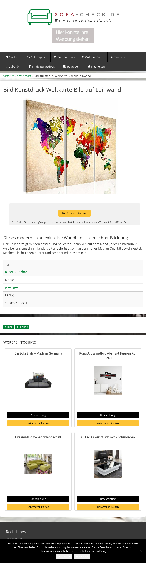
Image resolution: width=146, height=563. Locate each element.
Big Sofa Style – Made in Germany (38, 353)
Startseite (8, 76)
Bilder (9, 327)
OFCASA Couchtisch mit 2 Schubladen (108, 437)
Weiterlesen (81, 556)
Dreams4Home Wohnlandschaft (38, 437)
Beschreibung (38, 415)
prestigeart (24, 76)
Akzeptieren (64, 556)
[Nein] (141, 551)
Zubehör (22, 327)
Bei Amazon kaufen (38, 423)
